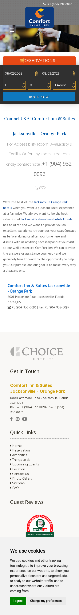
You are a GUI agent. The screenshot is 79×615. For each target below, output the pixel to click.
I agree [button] (18, 601)
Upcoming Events (24, 464)
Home (16, 446)
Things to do (20, 460)
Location (17, 469)
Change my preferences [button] (46, 601)
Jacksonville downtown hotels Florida (46, 219)
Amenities (18, 455)
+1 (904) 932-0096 (60, 4)
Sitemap (17, 483)
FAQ (14, 488)
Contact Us (19, 474)
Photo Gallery (21, 478)
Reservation (20, 450)
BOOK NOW (52, 97)
